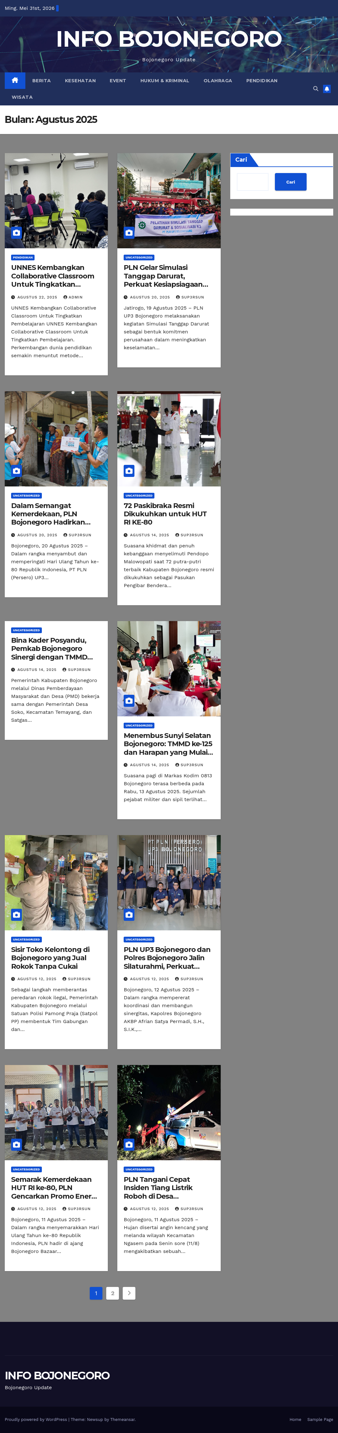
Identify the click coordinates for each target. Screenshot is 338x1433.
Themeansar (122, 1419)
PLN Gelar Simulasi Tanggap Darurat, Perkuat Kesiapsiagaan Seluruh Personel (163, 280)
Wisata (22, 97)
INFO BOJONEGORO (169, 38)
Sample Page (320, 1419)
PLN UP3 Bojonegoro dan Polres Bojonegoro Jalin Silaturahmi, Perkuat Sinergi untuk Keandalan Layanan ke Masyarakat (167, 966)
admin (73, 297)
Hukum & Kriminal (165, 81)
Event (118, 81)
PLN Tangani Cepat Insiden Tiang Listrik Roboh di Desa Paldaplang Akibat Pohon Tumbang (168, 1196)
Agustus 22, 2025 (38, 297)
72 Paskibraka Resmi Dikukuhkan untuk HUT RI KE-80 (165, 514)
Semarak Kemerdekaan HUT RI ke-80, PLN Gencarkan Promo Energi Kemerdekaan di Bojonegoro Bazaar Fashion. (54, 1200)
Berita (41, 81)
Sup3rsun (190, 297)
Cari (241, 159)
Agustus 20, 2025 (151, 297)
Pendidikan (262, 81)
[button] (315, 89)
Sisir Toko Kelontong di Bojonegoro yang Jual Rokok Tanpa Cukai (50, 958)
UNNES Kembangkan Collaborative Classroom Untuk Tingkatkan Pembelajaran (52, 280)
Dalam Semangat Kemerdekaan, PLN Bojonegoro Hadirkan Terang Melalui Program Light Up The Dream (52, 522)
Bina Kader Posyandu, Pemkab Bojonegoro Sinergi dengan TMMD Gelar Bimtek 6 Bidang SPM (49, 657)
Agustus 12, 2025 (37, 979)
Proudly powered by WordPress (36, 1419)
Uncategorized (139, 257)
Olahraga (218, 81)
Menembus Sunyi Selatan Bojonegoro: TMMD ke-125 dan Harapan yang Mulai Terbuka (168, 748)
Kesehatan (80, 81)
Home (295, 1419)
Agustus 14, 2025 (150, 535)
